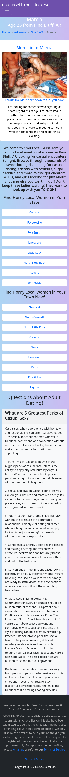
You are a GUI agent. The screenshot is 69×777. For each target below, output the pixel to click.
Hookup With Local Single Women (29, 4)
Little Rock (34, 252)
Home (6, 32)
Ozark (34, 347)
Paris (34, 367)
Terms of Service (54, 749)
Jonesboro (34, 242)
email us (18, 749)
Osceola (34, 337)
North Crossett (34, 317)
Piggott (34, 387)
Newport (34, 307)
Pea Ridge (34, 377)
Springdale (34, 283)
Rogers (34, 272)
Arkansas (20, 32)
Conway (34, 212)
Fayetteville (34, 222)
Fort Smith (34, 232)
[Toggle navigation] (7, 11)
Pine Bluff (36, 32)
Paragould (34, 357)
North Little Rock (34, 262)
